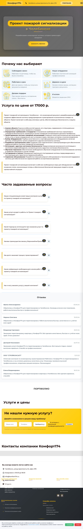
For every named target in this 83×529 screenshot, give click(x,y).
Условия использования (11, 504)
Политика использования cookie (13, 511)
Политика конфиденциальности (13, 508)
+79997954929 (66, 3)
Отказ (78, 524)
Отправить (69, 424)
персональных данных (39, 429)
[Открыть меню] (81, 3)
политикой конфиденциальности (56, 425)
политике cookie (34, 524)
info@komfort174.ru (12, 476)
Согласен (69, 524)
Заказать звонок (38, 44)
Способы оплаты (49, 501)
